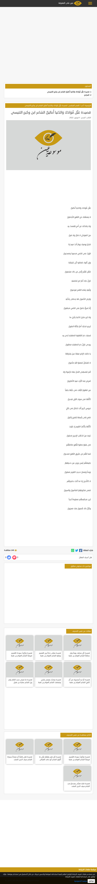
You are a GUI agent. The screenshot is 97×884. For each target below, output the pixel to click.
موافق (91, 881)
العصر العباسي (73, 105)
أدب (82, 105)
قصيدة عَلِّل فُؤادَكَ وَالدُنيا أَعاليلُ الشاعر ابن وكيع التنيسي (68, 92)
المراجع (86, 95)
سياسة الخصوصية (80, 881)
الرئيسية (88, 105)
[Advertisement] (48, 25)
